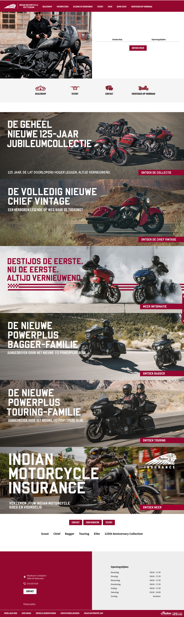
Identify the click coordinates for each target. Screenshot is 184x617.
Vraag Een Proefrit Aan (93, 613)
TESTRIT (100, 6)
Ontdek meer (138, 48)
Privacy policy (29, 603)
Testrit (108, 523)
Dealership (47, 6)
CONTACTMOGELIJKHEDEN (70, 613)
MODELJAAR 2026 (10, 613)
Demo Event (121, 6)
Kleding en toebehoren (82, 6)
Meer (109, 6)
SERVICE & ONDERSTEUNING (46, 613)
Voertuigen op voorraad (141, 6)
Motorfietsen (62, 6)
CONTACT (76, 523)
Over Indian (26, 613)
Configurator (92, 523)
